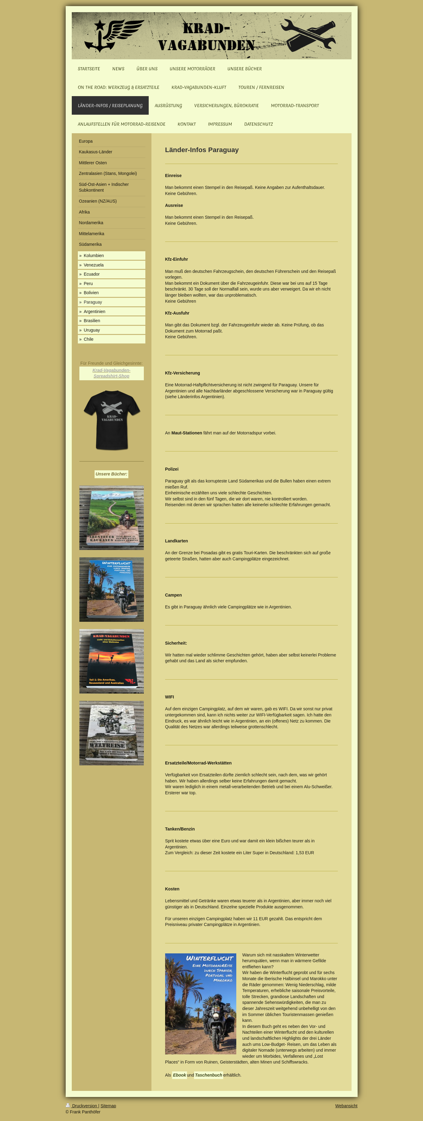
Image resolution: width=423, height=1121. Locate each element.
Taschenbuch (208, 1075)
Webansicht (346, 1105)
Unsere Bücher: (111, 474)
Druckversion (82, 1105)
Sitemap (108, 1105)
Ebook (179, 1075)
